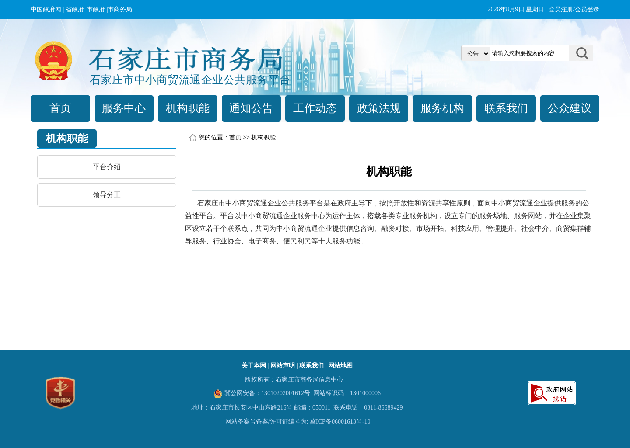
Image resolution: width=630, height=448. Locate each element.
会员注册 (561, 9)
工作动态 (315, 108)
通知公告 (251, 108)
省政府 (75, 9)
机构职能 (188, 108)
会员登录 (587, 9)
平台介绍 (107, 166)
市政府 (96, 9)
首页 (60, 108)
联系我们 (506, 108)
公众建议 (570, 108)
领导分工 (107, 194)
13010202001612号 (285, 393)
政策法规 (379, 108)
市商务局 (120, 9)
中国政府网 (46, 9)
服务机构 (442, 108)
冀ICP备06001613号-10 (340, 421)
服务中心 (124, 108)
